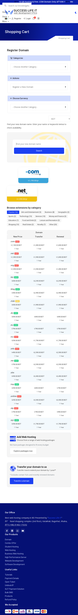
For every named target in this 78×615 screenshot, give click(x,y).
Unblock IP (9, 585)
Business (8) (49, 212)
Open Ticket (10, 582)
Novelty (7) (41, 224)
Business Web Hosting (14, 554)
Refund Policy (11, 599)
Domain (8, 539)
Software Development (15, 564)
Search (39, 151)
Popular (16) (13, 212)
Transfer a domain (21, 481)
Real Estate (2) (28, 224)
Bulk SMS (9, 592)
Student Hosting (12, 547)
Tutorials (8, 575)
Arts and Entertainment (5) (31, 212)
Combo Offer (10, 543)
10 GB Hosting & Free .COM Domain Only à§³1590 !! (46, 1)
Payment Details (12, 578)
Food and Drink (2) (29, 220)
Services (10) (40, 216)
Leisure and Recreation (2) (50, 220)
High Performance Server (15, 557)
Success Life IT (54, 517)
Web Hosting (10, 550)
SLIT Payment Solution (14, 589)
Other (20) (53, 224)
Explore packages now (23, 451)
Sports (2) (12, 216)
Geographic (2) (63, 212)
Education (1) (14, 220)
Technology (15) (26, 216)
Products (9, 596)
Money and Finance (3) (57, 216)
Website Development (14, 561)
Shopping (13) (14, 224)
